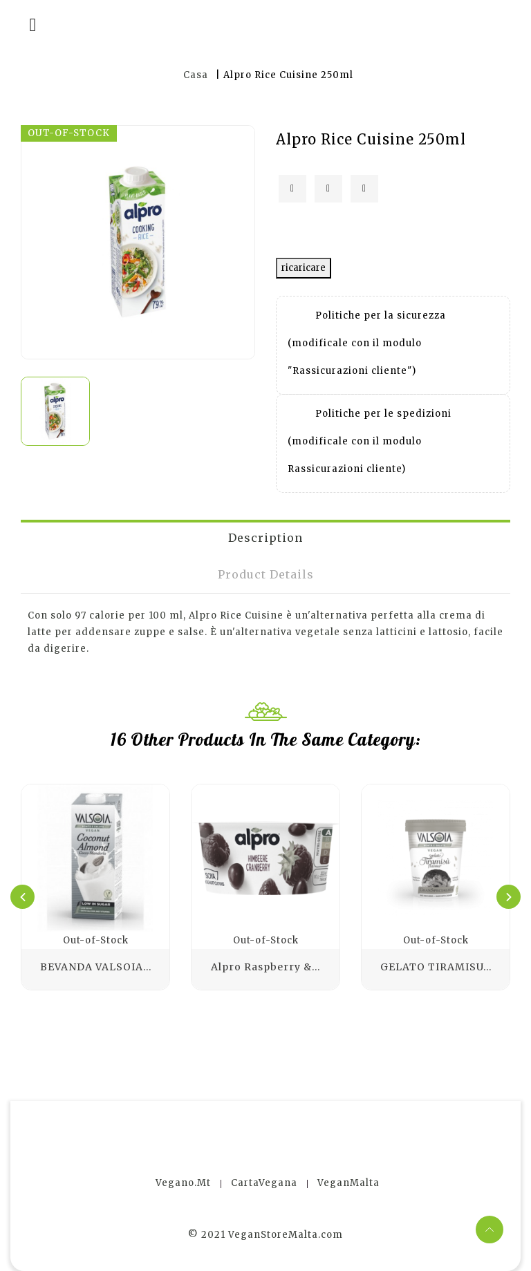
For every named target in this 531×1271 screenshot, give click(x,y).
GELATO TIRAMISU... (436, 967)
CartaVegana (264, 1183)
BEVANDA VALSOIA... (95, 967)
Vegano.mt (183, 1183)
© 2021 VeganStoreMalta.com (265, 1235)
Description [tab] (265, 538)
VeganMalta (348, 1183)
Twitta (328, 189)
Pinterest (364, 189)
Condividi (292, 189)
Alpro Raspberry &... (265, 967)
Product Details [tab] (266, 574)
